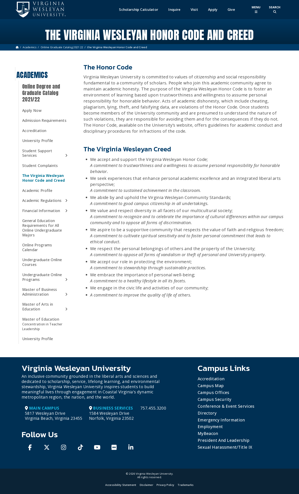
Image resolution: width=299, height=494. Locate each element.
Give (231, 9)
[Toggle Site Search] (274, 9)
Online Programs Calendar (37, 247)
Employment (210, 426)
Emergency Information (221, 420)
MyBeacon (208, 433)
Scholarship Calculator (138, 9)
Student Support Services (37, 153)
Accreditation (34, 130)
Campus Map (211, 385)
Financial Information (41, 210)
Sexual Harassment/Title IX (225, 447)
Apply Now (32, 110)
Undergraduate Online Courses (42, 262)
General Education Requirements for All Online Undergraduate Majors (42, 227)
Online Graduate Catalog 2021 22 (62, 47)
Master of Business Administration (39, 292)
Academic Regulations (41, 200)
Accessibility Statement (120, 485)
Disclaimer (146, 485)
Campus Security (215, 399)
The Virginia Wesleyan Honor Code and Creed (43, 178)
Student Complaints (40, 165)
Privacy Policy (165, 485)
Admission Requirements (44, 120)
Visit (194, 9)
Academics (30, 47)
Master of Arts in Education (37, 306)
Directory (207, 413)
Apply (213, 9)
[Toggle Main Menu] (256, 9)
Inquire (174, 9)
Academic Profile (37, 190)
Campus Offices (213, 392)
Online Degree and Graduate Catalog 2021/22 (41, 93)
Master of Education (42, 324)
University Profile (37, 140)
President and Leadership (224, 440)
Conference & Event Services (226, 406)
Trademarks (186, 485)
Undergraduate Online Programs (42, 277)
